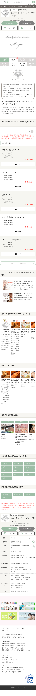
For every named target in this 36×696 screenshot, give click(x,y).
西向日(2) (5, 494)
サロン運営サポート (7, 662)
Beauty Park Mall (18, 667)
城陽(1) (5, 470)
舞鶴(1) (16, 470)
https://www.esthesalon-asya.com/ (19, 563)
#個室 (16, 567)
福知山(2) (27, 467)
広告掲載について (20, 645)
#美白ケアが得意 (15, 579)
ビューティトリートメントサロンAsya (21, 538)
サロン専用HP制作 (7, 657)
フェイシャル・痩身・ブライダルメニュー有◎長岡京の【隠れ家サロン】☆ (5, 343)
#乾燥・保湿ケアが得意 (17, 585)
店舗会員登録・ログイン (9, 650)
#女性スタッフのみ (20, 583)
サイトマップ (5, 652)
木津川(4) (27, 463)
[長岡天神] (13, 354)
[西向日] (3, 438)
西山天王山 (6, 498)
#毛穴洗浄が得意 (27, 577)
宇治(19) (5, 463)
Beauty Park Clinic (7, 667)
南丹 (4, 474)
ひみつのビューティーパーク (22, 669)
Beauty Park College (7, 669)
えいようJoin (17, 672)
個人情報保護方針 (13, 643)
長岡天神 (9, 637)
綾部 (15, 474)
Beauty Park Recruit (7, 672)
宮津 (4, 478)
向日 (8, 630)
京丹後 (27, 474)
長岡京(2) (27, 494)
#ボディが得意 (24, 579)
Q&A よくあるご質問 (8, 648)
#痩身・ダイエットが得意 (17, 575)
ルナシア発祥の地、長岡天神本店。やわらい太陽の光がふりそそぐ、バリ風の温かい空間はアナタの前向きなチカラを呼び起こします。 (15, 344)
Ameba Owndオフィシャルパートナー (12, 660)
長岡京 (4, 630)
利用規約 (21, 643)
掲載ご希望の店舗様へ (8, 645)
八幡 (26, 470)
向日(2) (16, 467)
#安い (12, 583)
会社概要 (4, 643)
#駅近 (31, 569)
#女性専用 (21, 567)
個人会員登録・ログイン (23, 650)
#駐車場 (13, 571)
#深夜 (12, 567)
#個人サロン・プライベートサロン (20, 569)
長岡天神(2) (17, 494)
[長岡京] (3, 349)
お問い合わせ (18, 648)
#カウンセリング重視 (16, 587)
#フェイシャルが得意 (16, 577)
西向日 (14, 637)
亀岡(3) (5, 467)
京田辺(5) (16, 463)
